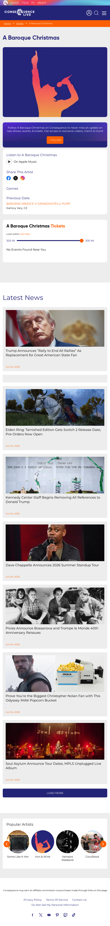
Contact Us (79, 897)
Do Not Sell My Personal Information (55, 902)
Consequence (5, 3)
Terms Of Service (57, 897)
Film (25, 2)
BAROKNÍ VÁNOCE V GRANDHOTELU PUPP (38, 201)
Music (15, 2)
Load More (55, 790)
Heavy (42, 2)
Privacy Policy (33, 897)
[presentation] (7, 841)
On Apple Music (25, 159)
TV (33, 2)
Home (7, 23)
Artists (19, 23)
